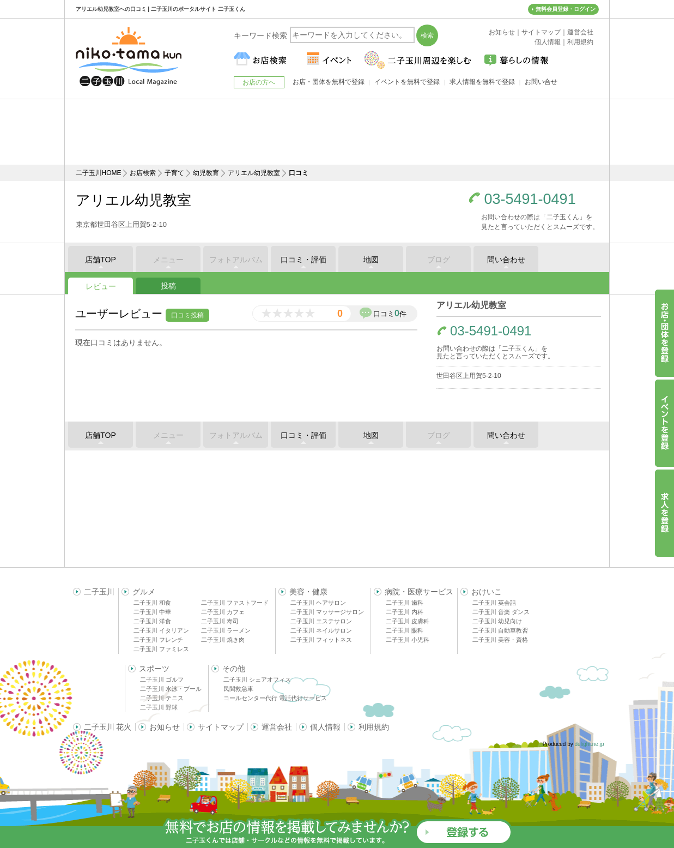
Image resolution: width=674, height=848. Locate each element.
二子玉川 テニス (162, 698)
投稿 (168, 285)
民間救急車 (238, 688)
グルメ (143, 591)
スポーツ (154, 668)
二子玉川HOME (99, 173)
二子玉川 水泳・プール (171, 688)
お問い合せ (541, 82)
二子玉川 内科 (404, 612)
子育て (174, 173)
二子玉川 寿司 (220, 621)
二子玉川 (99, 591)
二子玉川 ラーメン (226, 630)
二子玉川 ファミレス (161, 649)
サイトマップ (221, 727)
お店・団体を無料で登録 (329, 82)
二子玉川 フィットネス (321, 639)
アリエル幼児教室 (254, 173)
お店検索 (143, 173)
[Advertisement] (337, 132)
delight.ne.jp (589, 744)
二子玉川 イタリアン (161, 630)
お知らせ (164, 727)
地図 (371, 259)
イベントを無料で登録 (407, 82)
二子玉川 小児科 (407, 639)
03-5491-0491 (530, 199)
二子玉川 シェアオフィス (257, 679)
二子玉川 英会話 (494, 602)
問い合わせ (506, 259)
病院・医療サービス (419, 591)
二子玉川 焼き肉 (223, 639)
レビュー (101, 286)
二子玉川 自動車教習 (500, 630)
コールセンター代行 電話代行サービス (275, 698)
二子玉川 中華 (152, 612)
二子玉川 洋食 (152, 621)
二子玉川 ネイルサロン (321, 630)
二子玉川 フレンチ (158, 639)
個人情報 (325, 727)
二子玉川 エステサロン (321, 621)
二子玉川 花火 (108, 727)
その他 (233, 668)
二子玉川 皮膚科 (407, 621)
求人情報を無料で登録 (482, 82)
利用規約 (374, 727)
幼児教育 (206, 173)
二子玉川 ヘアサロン (318, 602)
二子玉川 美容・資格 (500, 639)
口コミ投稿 (187, 315)
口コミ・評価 (303, 259)
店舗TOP (100, 259)
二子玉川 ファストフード (235, 602)
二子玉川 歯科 (404, 602)
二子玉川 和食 (152, 602)
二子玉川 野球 (159, 707)
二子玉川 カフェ (223, 612)
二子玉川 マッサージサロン (327, 612)
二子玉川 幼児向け (497, 621)
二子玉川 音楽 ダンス (501, 612)
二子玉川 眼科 (404, 630)
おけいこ (486, 591)
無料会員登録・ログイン (566, 9)
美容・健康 (308, 591)
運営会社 (277, 727)
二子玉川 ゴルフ (162, 679)
